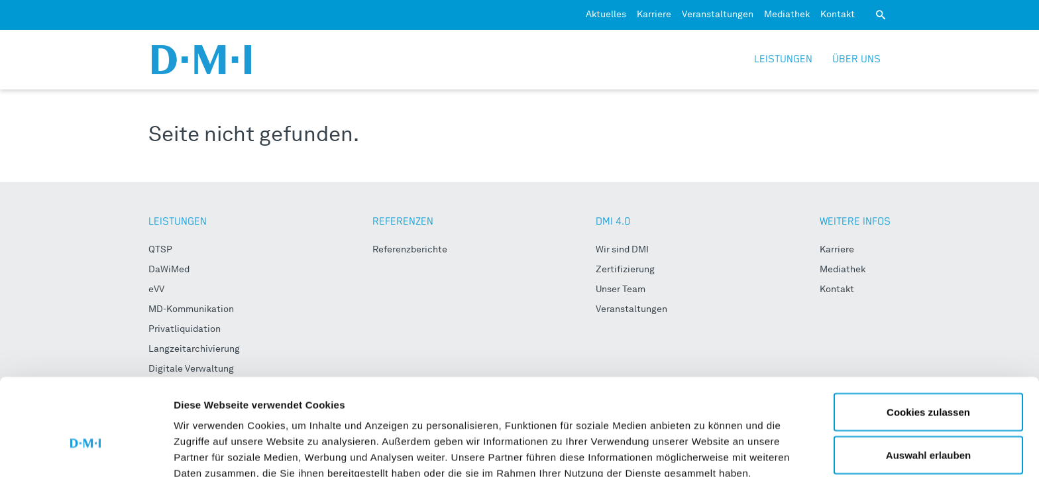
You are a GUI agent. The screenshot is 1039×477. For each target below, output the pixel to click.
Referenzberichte (409, 249)
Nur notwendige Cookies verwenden (928, 433)
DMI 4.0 (613, 221)
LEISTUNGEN (177, 221)
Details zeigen (704, 443)
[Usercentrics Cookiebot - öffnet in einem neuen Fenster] (86, 451)
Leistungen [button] (783, 59)
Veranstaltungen (717, 14)
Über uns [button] (856, 59)
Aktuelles (606, 14)
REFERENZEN (402, 221)
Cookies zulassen (928, 338)
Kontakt (837, 14)
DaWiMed (169, 269)
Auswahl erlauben (928, 382)
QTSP (160, 249)
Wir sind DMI (622, 249)
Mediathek (787, 14)
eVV (156, 289)
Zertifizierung (625, 269)
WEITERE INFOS (855, 221)
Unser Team (620, 289)
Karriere (654, 14)
